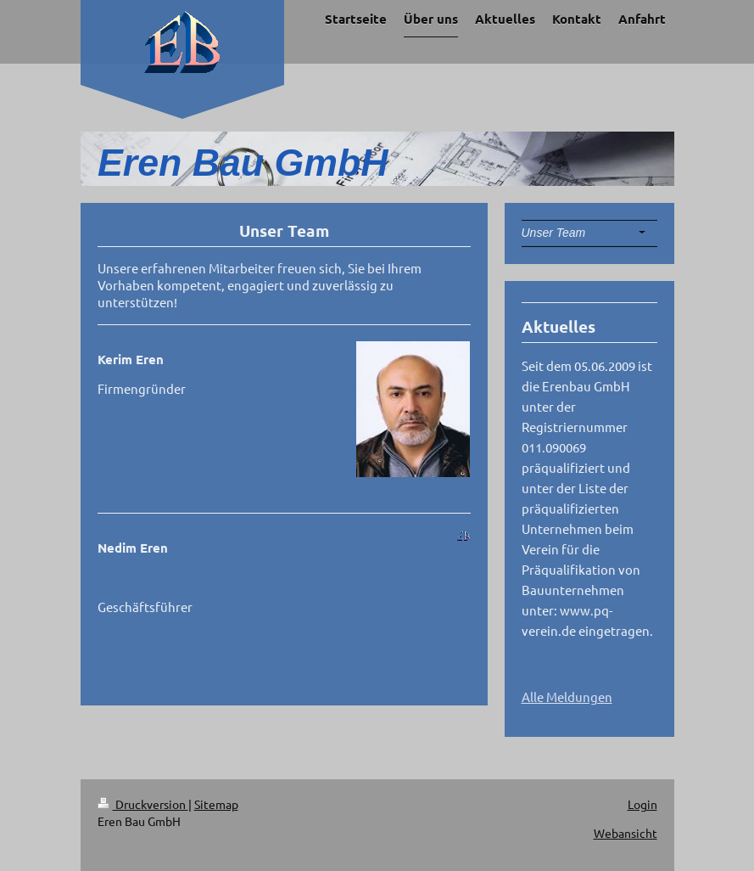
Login (642, 804)
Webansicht (625, 832)
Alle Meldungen (567, 696)
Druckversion (143, 804)
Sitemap (216, 804)
